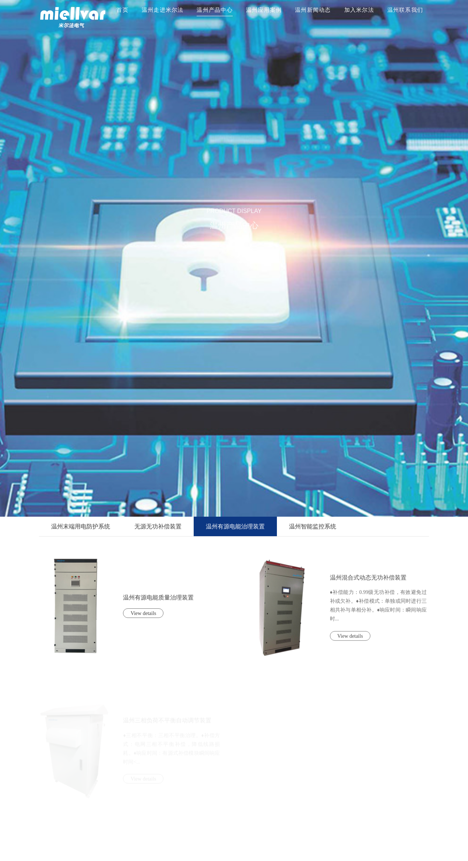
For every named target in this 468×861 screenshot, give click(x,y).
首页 (122, 10)
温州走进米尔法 (163, 10)
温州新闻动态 (313, 10)
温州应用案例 (264, 10)
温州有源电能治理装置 (235, 526)
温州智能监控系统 (312, 526)
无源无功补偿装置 (158, 526)
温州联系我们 (405, 10)
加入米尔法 (359, 10)
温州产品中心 (215, 10)
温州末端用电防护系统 (80, 526)
